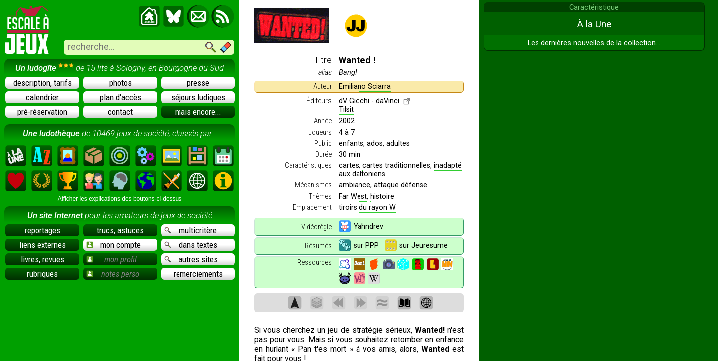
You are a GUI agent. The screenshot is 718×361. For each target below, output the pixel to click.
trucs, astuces (120, 230)
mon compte (113, 245)
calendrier (42, 97)
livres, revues (42, 259)
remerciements (198, 274)
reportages (42, 230)
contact (120, 112)
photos (120, 83)
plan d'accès (120, 97)
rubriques (42, 274)
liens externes (42, 245)
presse (198, 83)
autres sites (191, 259)
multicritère (190, 230)
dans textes (190, 245)
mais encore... (198, 112)
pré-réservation (42, 112)
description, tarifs (42, 83)
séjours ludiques (198, 97)
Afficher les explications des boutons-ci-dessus (120, 198)
